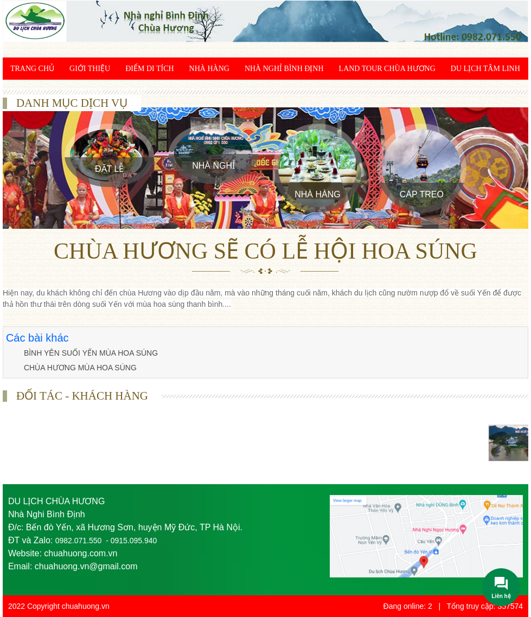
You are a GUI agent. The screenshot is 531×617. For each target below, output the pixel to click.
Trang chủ (32, 69)
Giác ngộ (29, 91)
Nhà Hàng (209, 69)
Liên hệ (133, 91)
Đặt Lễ (109, 168)
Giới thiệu (89, 69)
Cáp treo (422, 194)
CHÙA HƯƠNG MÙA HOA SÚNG (80, 367)
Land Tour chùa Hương (387, 69)
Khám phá (83, 91)
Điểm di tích (149, 69)
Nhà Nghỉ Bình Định (284, 69)
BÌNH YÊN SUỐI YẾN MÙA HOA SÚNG (91, 353)
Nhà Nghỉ (213, 165)
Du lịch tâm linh (485, 69)
